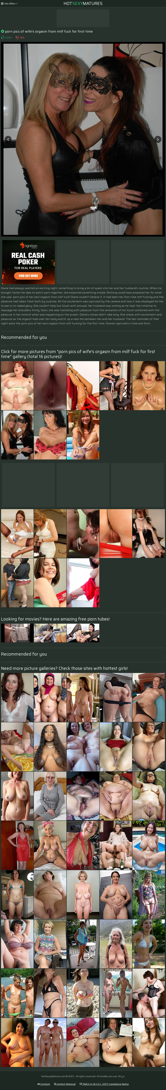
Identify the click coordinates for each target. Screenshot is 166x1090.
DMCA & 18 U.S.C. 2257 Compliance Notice (104, 1084)
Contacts (43, 1084)
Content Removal (65, 1084)
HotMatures (83, 3)
